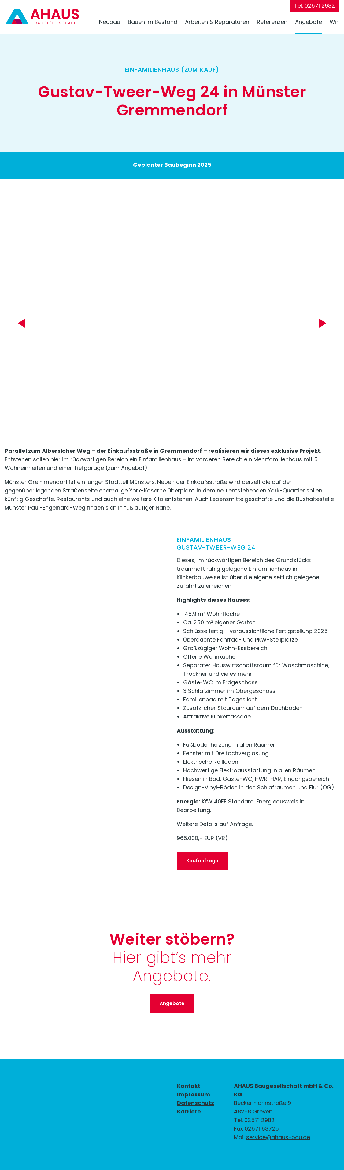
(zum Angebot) (126, 468)
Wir (334, 22)
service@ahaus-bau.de (278, 1137)
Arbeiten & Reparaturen (217, 22)
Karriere (189, 1111)
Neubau (109, 22)
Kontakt (188, 1086)
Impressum (193, 1094)
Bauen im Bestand (152, 22)
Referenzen (272, 22)
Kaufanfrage (202, 860)
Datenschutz (195, 1103)
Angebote (308, 22)
